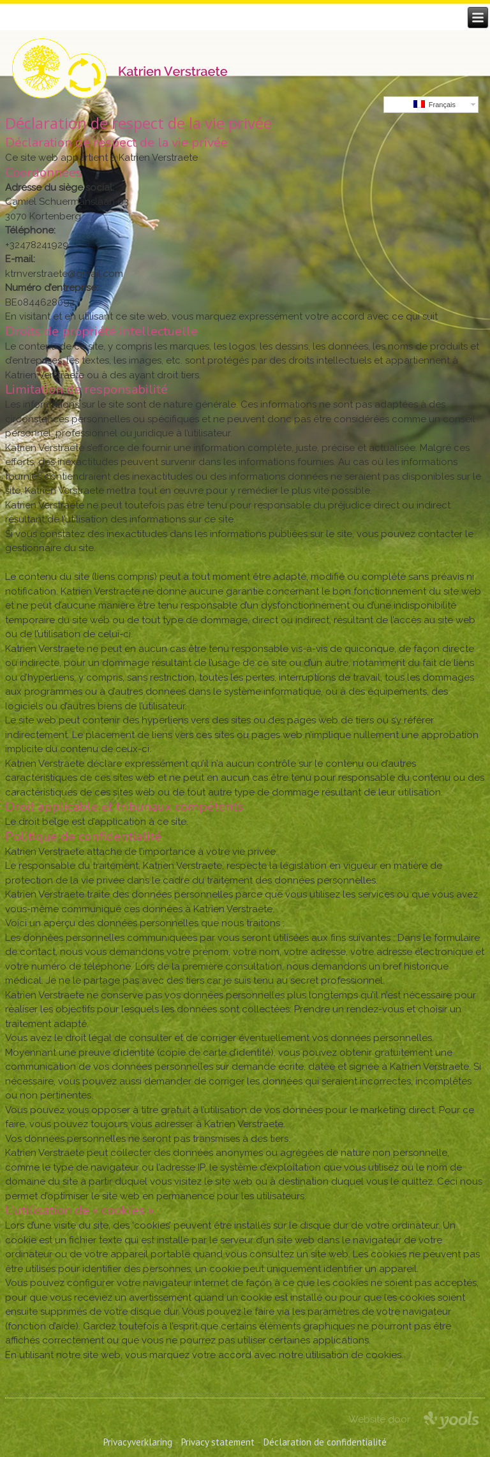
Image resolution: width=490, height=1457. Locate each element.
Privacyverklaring (137, 1442)
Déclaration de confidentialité (325, 1442)
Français (434, 104)
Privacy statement (218, 1442)
